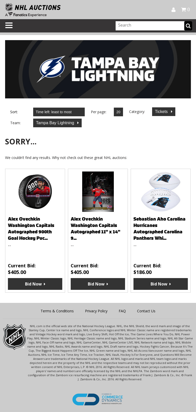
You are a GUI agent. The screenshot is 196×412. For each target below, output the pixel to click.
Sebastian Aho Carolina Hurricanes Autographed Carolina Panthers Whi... (159, 228)
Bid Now (33, 284)
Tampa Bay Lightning (55, 123)
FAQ (122, 310)
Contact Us (146, 310)
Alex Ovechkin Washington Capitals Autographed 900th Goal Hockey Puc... (31, 228)
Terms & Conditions (57, 310)
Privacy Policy (96, 310)
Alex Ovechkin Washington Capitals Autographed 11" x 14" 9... (95, 228)
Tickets (162, 111)
